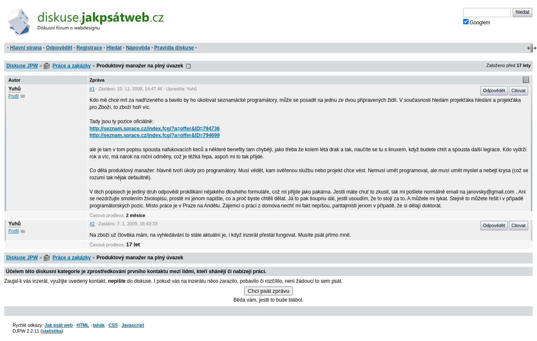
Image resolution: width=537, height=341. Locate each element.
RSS (188, 66)
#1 (92, 88)
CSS (113, 325)
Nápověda (138, 48)
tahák (98, 325)
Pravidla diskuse (174, 48)
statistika (52, 330)
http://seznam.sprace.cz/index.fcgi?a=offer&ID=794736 (155, 129)
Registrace (89, 48)
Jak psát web (58, 325)
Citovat (518, 90)
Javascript (133, 325)
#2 (92, 223)
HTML (82, 325)
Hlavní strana (26, 48)
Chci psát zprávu (268, 291)
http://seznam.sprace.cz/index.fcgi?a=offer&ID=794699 (155, 135)
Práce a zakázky (71, 66)
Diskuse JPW (22, 66)
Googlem (476, 22)
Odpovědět (59, 48)
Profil (13, 95)
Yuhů (14, 89)
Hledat (114, 48)
